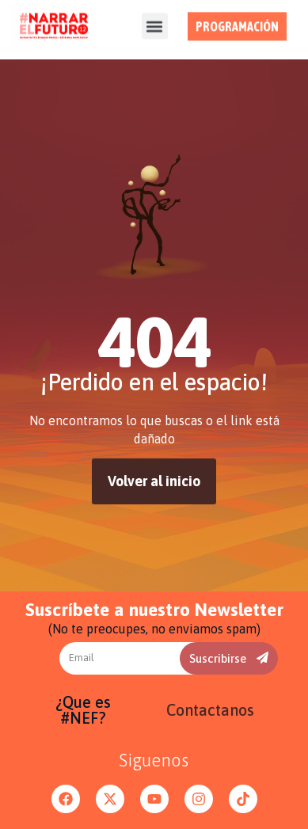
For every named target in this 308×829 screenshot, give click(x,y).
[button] (155, 22)
